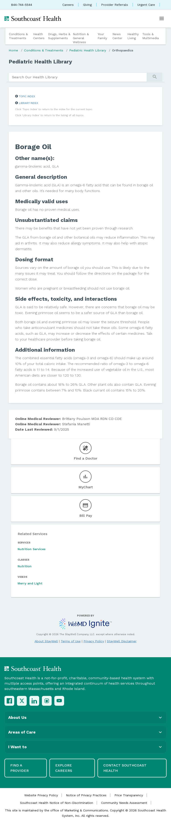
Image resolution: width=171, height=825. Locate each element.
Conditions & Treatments (18, 36)
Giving (87, 4)
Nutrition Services (31, 549)
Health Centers (39, 36)
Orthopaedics (122, 50)
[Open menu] (162, 18)
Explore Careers (63, 768)
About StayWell (46, 641)
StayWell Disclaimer (121, 641)
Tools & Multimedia (150, 36)
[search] (78, 77)
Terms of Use (71, 641)
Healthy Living (133, 36)
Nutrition (25, 566)
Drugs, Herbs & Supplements (59, 36)
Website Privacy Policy (41, 795)
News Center (117, 36)
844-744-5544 (21, 4)
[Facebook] (9, 701)
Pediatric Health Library (87, 50)
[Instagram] (47, 701)
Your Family (102, 36)
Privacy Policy (93, 641)
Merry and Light (30, 583)
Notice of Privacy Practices (86, 795)
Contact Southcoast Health (125, 768)
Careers (68, 4)
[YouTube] (59, 701)
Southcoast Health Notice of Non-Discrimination (56, 803)
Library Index (28, 103)
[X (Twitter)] (22, 701)
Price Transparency (128, 795)
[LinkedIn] (34, 701)
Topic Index (27, 96)
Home (13, 50)
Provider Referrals (114, 4)
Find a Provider (19, 768)
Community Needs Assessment (124, 803)
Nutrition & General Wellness (81, 38)
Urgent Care (146, 4)
